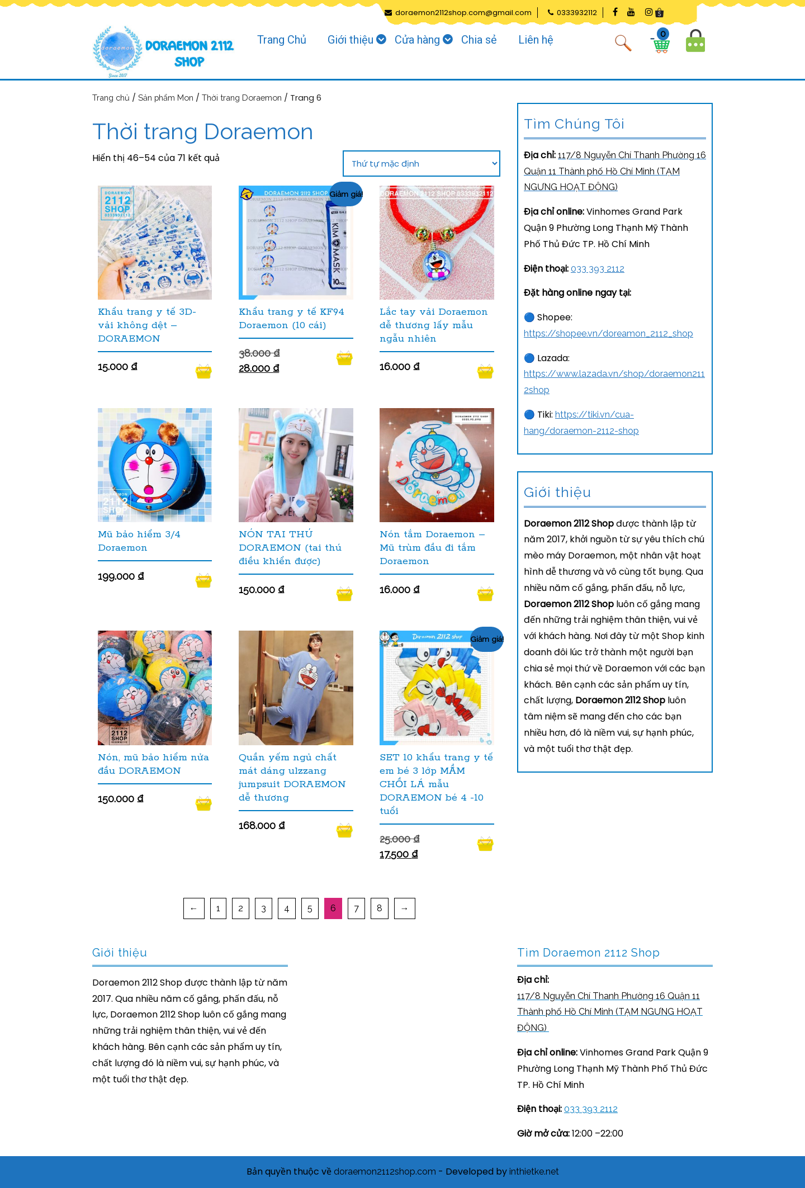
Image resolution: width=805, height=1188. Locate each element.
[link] (615, 171)
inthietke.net (534, 1171)
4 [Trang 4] (287, 908)
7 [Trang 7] (356, 908)
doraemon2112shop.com (385, 1171)
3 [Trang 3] (263, 908)
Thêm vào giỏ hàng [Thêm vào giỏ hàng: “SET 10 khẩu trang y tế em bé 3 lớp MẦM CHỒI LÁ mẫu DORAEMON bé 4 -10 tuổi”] (485, 844)
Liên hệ (535, 39)
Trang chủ (111, 97)
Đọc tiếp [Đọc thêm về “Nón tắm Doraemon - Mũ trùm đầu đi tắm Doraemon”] (485, 594)
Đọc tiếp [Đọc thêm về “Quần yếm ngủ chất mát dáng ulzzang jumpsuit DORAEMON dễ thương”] (344, 830)
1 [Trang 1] (218, 908)
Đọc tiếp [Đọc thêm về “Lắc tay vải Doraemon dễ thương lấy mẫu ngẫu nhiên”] (485, 371)
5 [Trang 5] (309, 908)
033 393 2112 (597, 268)
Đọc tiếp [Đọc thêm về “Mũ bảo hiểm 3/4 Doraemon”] (203, 580)
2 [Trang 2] (240, 908)
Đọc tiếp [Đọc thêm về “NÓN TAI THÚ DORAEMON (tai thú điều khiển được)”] (344, 594)
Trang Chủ (281, 39)
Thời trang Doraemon (242, 97)
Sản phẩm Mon (165, 97)
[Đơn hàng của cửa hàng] (421, 163)
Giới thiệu (350, 39)
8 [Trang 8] (379, 908)
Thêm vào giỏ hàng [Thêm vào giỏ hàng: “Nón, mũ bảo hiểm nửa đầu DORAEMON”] (203, 803)
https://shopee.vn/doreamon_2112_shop (608, 333)
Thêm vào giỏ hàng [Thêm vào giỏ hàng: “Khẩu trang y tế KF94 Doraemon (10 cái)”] (344, 358)
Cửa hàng (417, 39)
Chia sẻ (479, 39)
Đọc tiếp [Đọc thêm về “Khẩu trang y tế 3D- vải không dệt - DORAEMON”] (203, 371)
